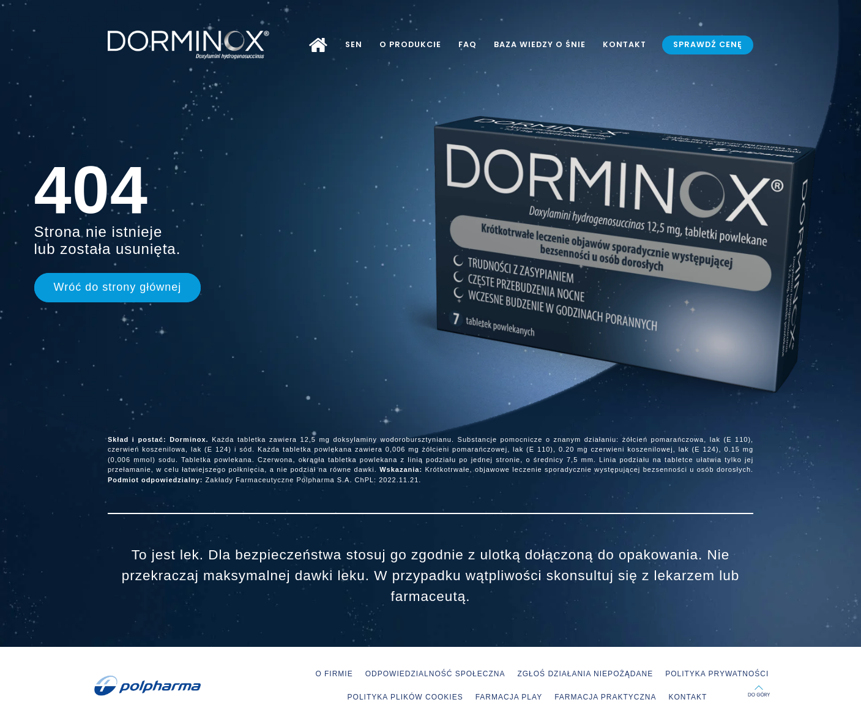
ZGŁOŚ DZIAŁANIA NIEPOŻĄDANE (585, 674)
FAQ (467, 44)
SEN (353, 44)
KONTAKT (624, 44)
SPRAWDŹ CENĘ (707, 44)
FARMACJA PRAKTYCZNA (605, 697)
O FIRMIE (333, 674)
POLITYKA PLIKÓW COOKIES (405, 697)
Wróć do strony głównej (118, 287)
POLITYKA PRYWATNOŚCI (717, 674)
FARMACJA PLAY (508, 697)
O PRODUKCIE (410, 44)
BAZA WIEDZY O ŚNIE (540, 44)
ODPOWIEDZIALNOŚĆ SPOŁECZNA (435, 674)
